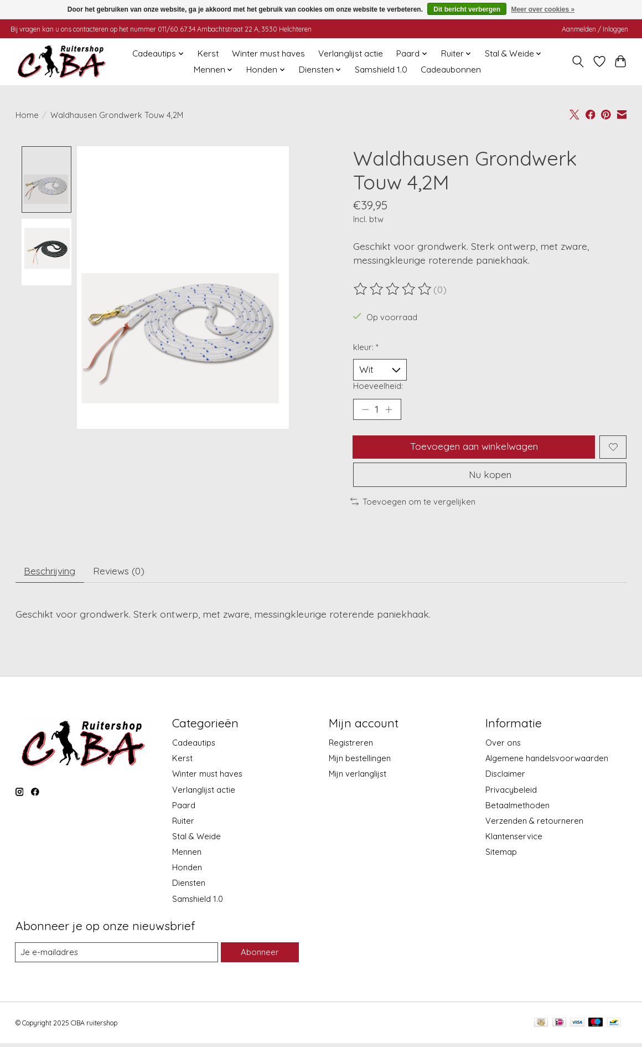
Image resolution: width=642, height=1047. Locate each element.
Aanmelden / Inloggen (595, 29)
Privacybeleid (511, 793)
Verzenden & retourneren (534, 824)
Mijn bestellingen (360, 762)
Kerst (208, 53)
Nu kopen (490, 477)
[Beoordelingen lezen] (393, 289)
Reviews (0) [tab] (122, 574)
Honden (187, 871)
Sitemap (501, 855)
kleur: (366, 347)
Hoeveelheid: (378, 386)
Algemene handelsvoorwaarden (546, 762)
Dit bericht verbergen (466, 9)
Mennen (186, 855)
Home (27, 115)
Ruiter (183, 824)
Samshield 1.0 (381, 69)
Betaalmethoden (517, 808)
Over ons (503, 746)
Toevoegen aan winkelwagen (473, 448)
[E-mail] (116, 956)
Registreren (351, 746)
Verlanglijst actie (350, 53)
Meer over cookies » (542, 9)
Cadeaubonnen (451, 69)
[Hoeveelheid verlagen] (365, 410)
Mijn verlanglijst (357, 777)
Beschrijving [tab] (51, 574)
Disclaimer (505, 777)
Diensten (188, 886)
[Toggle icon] (577, 61)
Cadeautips (193, 746)
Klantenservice (513, 840)
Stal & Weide (196, 840)
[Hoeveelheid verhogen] (389, 410)
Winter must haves (268, 53)
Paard (183, 808)
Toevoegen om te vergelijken (412, 504)
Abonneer (259, 956)
